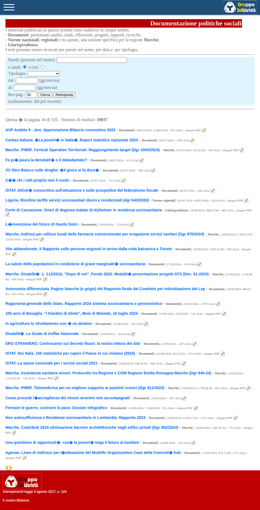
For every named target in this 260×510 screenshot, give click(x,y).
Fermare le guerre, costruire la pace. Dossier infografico (56, 408)
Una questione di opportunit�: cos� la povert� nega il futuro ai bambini (72, 442)
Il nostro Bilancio (16, 500)
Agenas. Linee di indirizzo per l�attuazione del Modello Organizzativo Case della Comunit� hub (93, 452)
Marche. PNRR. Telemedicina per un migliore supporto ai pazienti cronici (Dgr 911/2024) (84, 388)
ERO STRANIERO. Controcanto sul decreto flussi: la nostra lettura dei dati (72, 343)
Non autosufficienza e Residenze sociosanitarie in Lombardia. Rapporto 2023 (75, 417)
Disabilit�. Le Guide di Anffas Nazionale (42, 333)
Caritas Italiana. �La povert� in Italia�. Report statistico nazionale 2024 (72, 140)
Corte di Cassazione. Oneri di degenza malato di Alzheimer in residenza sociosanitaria (83, 210)
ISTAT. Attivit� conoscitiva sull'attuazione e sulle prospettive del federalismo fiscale (81, 190)
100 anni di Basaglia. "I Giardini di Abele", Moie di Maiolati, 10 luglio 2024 (71, 313)
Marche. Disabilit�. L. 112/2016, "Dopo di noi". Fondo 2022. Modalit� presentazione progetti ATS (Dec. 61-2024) (107, 274)
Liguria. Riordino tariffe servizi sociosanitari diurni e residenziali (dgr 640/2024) (77, 200)
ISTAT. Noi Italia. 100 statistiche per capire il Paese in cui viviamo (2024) (70, 353)
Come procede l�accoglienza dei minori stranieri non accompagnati (67, 398)
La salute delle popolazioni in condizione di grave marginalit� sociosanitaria (75, 264)
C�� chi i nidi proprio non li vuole (37, 180)
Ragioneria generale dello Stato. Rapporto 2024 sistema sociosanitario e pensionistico (84, 303)
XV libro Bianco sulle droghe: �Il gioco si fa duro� (52, 170)
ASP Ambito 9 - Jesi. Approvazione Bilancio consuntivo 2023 (60, 130)
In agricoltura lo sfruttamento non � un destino (48, 323)
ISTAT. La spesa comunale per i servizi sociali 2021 (51, 363)
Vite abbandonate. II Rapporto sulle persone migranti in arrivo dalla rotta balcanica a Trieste (89, 249)
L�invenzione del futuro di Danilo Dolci (41, 224)
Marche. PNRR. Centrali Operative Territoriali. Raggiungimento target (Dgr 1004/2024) (82, 150)
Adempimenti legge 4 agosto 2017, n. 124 (35, 492)
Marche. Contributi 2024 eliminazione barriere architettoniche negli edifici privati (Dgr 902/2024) (91, 427)
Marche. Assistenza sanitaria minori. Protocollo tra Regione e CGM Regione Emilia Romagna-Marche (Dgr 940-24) (108, 373)
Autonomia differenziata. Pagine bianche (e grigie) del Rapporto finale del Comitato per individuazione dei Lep (105, 289)
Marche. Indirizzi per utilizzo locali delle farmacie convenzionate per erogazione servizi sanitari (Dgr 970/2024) (104, 234)
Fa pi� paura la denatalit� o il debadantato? (46, 160)
